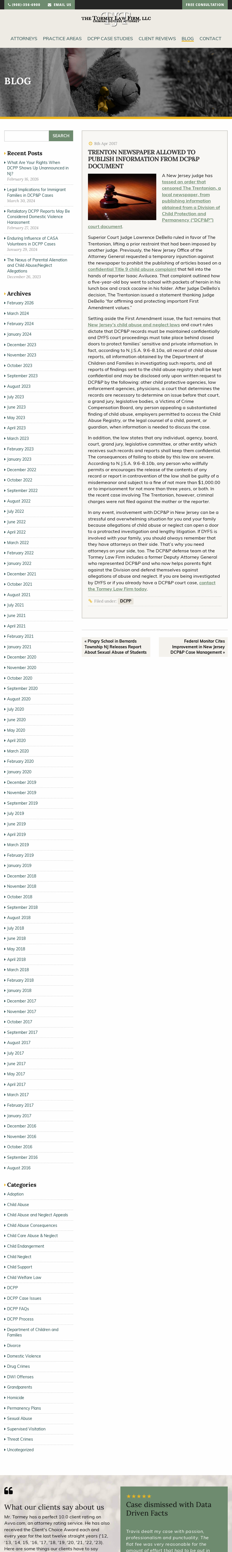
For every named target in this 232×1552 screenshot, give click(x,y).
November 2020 (21, 667)
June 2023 (16, 407)
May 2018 (16, 949)
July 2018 (15, 928)
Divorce (14, 1345)
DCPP (125, 601)
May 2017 (16, 1074)
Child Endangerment (25, 1246)
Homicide (15, 1397)
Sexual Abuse (19, 1418)
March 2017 (18, 1094)
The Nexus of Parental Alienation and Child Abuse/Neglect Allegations (37, 265)
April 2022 (16, 532)
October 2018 (19, 896)
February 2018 (20, 980)
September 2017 (22, 1032)
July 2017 (15, 1053)
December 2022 (21, 469)
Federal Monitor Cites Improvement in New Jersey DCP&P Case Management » (198, 647)
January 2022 (19, 563)
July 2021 (15, 605)
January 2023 (19, 459)
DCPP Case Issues (24, 1298)
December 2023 (21, 344)
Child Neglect (19, 1256)
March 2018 (18, 969)
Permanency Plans (24, 1408)
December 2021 (21, 574)
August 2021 (18, 594)
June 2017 (16, 1063)
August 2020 (18, 699)
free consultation (205, 5)
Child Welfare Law (24, 1277)
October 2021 (19, 584)
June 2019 (16, 824)
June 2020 (16, 719)
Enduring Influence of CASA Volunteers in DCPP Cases (32, 241)
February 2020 (20, 761)
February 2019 (20, 855)
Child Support (19, 1267)
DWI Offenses (20, 1376)
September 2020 (22, 688)
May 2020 (16, 730)
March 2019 (18, 844)
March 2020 (18, 751)
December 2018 (21, 876)
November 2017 (21, 1011)
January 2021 (19, 646)
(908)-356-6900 (24, 5)
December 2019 (21, 782)
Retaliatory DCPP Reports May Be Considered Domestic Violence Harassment (38, 217)
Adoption (15, 1194)
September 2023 (22, 375)
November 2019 (21, 792)
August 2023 (18, 386)
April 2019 (16, 834)
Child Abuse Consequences (32, 1225)
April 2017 (16, 1084)
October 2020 (19, 678)
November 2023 (21, 355)
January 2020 (19, 771)
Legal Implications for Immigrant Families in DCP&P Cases (36, 192)
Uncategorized (20, 1449)
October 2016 (19, 1146)
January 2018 (19, 990)
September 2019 (22, 803)
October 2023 (19, 365)
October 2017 (19, 1021)
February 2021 (20, 636)
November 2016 (21, 1136)
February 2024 (20, 323)
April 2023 (16, 427)
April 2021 (16, 626)
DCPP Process (20, 1319)
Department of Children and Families (32, 1332)
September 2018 (22, 907)
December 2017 (21, 1001)
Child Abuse (18, 1204)
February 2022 (20, 552)
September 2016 (22, 1157)
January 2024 (19, 334)
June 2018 (16, 938)
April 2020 (16, 740)
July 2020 (15, 709)
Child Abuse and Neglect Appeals (37, 1214)
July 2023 (15, 396)
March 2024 (18, 313)
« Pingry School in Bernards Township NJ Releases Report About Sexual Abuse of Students (116, 647)
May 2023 (16, 417)
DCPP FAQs (18, 1308)
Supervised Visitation (26, 1429)
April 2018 (16, 959)
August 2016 (18, 1167)
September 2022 (22, 490)
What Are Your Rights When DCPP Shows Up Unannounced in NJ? (38, 168)
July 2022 (15, 511)
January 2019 (19, 865)
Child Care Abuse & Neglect (32, 1235)
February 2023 (20, 449)
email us (59, 5)
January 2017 (19, 1115)
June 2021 (16, 615)
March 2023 (18, 438)
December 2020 (21, 657)
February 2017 (20, 1105)
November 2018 (21, 886)
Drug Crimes (18, 1366)
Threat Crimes (20, 1439)
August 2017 (18, 1042)
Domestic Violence (24, 1356)
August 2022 (18, 501)
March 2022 (18, 542)
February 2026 (20, 303)
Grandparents (19, 1387)
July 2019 (15, 813)
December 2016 (21, 1126)
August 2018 (18, 917)
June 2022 (16, 521)
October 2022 (19, 480)
